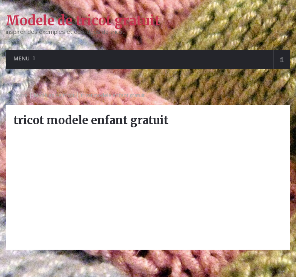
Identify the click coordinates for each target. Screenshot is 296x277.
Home (20, 95)
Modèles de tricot (54, 95)
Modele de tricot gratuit (83, 20)
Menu (21, 58)
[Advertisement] (147, 188)
